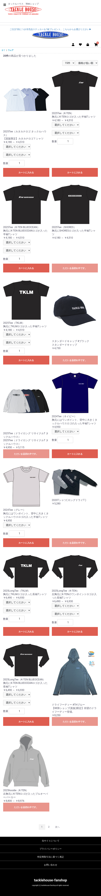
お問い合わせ (50, 865)
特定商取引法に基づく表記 (50, 857)
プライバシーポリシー (51, 849)
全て (3, 50)
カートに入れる (26, 172)
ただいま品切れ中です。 (75, 268)
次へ (57, 827)
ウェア (11, 50)
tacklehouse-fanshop (50, 880)
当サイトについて (50, 840)
